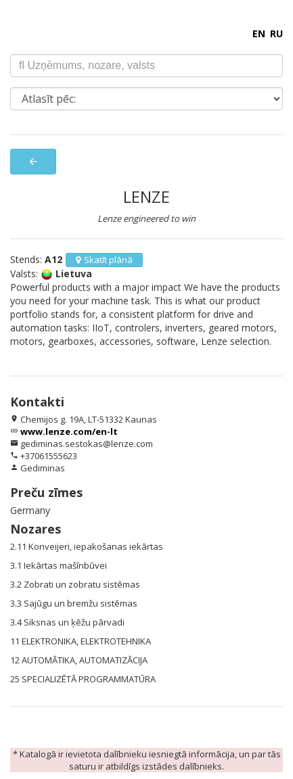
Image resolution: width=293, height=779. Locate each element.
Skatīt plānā (104, 260)
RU (276, 33)
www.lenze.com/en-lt (69, 431)
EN (258, 33)
